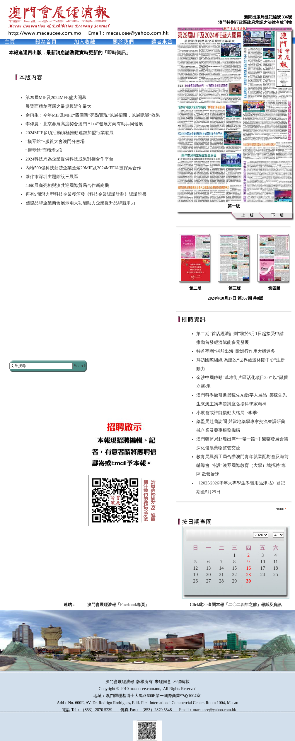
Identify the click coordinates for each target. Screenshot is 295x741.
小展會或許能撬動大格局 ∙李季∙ (227, 412)
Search (80, 365)
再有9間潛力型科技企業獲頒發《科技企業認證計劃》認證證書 (85, 194)
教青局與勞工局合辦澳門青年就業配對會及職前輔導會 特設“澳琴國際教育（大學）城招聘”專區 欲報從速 (242, 465)
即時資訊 (116, 52)
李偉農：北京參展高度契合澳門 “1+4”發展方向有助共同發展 (84, 124)
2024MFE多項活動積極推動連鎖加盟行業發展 (69, 132)
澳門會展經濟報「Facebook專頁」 (118, 604)
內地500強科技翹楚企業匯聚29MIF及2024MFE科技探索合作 (83, 167)
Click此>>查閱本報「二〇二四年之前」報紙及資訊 (236, 604)
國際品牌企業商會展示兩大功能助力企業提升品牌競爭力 (80, 203)
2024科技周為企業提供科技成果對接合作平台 (69, 159)
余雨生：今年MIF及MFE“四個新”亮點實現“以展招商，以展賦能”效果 (92, 115)
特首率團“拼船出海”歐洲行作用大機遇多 (236, 351)
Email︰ (186, 710)
